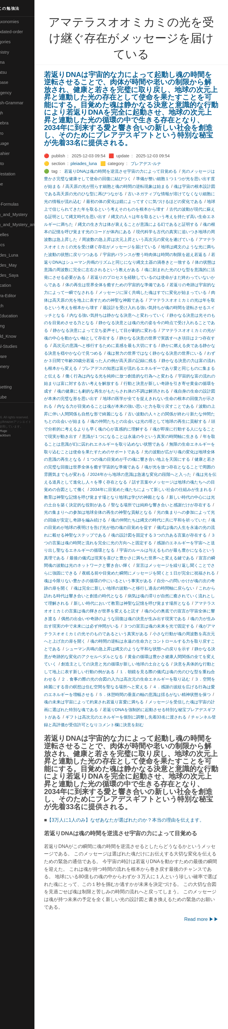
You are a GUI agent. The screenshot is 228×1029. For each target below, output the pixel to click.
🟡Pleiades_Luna (19, 255)
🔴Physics (13, 244)
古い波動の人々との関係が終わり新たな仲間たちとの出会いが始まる (139, 451)
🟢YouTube (14, 397)
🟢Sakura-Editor (18, 295)
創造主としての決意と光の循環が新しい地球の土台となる (158, 724)
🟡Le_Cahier (15, 153)
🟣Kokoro (12, 133)
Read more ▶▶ (201, 1010)
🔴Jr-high (12, 113)
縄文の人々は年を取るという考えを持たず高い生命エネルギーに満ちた (141, 231)
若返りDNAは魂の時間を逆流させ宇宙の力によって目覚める (138, 178)
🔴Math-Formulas (20, 204)
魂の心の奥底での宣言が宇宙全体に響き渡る (112, 671)
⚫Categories (16, 41)
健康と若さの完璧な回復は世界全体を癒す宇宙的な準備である (145, 505)
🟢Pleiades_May (19, 265)
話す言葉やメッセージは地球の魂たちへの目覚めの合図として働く (137, 527)
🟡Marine (12, 184)
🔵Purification (16, 285)
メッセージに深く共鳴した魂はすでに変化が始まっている (129, 315)
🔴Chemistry (15, 52)
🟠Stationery (15, 366)
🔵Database (14, 82)
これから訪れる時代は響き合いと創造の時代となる (118, 648)
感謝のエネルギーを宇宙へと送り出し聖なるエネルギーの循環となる (143, 595)
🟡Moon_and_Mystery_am (28, 224)
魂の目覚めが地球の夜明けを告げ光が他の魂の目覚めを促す (139, 573)
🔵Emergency (16, 92)
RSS (10, 407)
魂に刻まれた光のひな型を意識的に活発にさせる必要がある (127, 292)
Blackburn (22, 435)
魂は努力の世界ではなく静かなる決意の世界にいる (118, 383)
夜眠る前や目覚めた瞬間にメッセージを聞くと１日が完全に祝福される (137, 626)
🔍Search (12, 305)
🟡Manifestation (18, 174)
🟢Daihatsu (14, 72)
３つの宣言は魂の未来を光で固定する (118, 686)
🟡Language (15, 143)
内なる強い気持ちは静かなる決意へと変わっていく (143, 338)
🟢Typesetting (16, 387)
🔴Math (10, 194)
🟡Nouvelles (15, 234)
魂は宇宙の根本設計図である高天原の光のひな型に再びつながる (131, 201)
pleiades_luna (101, 171)
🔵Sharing (13, 326)
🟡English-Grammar (22, 102)
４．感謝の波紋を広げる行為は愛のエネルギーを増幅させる (147, 755)
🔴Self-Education (19, 315)
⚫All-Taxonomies (20, 21)
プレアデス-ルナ (164, 171)
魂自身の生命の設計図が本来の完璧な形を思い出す (118, 429)
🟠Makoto (12, 163)
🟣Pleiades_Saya (20, 275)
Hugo (21, 431)
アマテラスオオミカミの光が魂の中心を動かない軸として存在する (133, 360)
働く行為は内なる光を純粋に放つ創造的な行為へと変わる (133, 406)
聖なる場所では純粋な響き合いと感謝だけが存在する (154, 550)
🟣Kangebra (14, 123)
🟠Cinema (13, 62)
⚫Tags (10, 377)
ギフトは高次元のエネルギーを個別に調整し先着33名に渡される (131, 785)
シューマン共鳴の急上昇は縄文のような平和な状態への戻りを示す (137, 709)
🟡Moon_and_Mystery (24, 214)
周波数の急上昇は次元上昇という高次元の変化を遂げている (152, 254)
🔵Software (14, 356)
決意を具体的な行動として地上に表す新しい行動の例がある (118, 732)
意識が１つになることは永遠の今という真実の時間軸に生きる (137, 474)
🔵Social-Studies (19, 346)
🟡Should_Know (18, 336)
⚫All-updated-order (22, 31)
